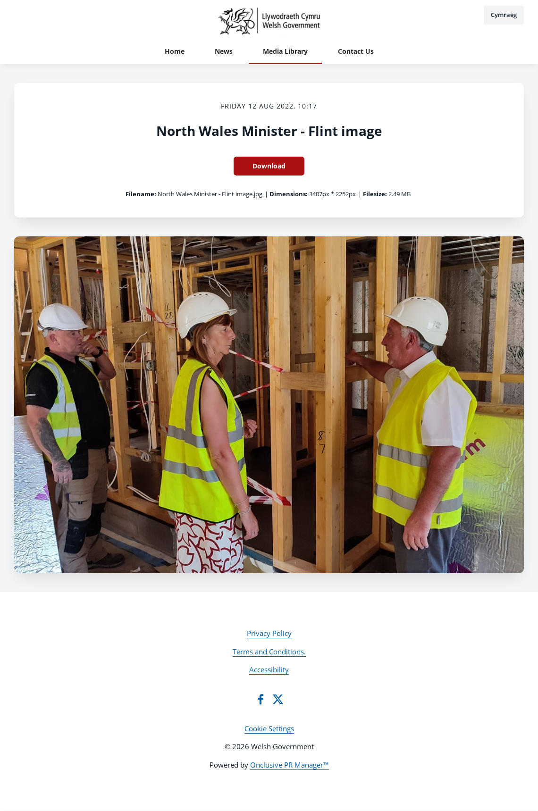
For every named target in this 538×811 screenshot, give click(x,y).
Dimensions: (288, 194)
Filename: (141, 194)
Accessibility (269, 669)
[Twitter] (278, 699)
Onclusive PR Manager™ (289, 764)
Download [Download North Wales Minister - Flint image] (269, 165)
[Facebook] (260, 699)
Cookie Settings (269, 728)
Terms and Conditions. (269, 651)
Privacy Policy (269, 633)
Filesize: (375, 194)
